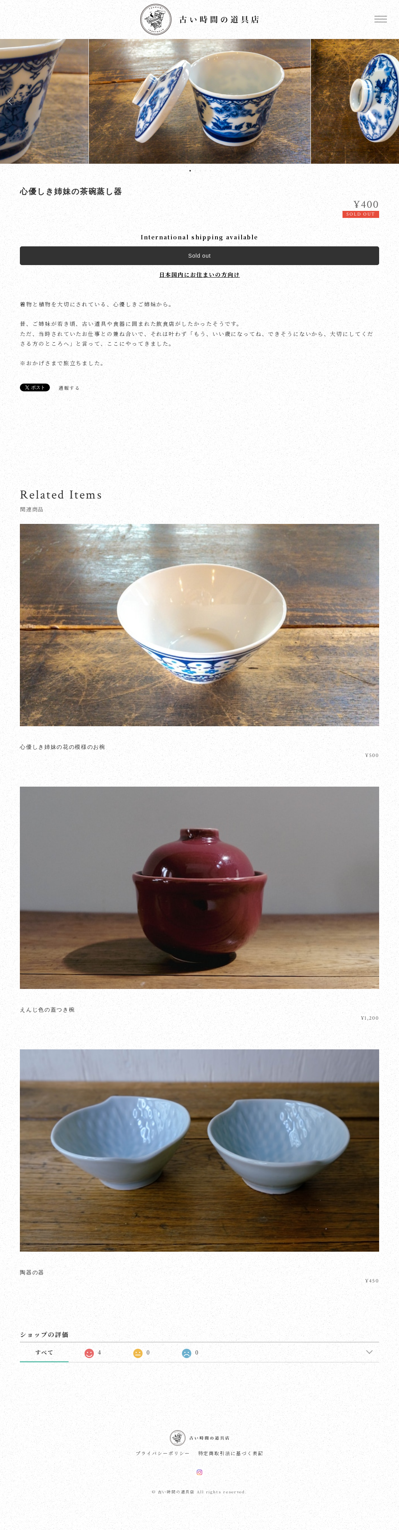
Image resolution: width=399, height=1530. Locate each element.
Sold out (199, 256)
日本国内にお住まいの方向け (199, 274)
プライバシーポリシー (163, 1453)
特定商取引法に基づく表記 (230, 1453)
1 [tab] (190, 171)
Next (387, 101)
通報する (69, 388)
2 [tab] (195, 171)
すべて (44, 1352)
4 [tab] (205, 171)
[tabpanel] (200, 101)
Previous (12, 101)
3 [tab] (200, 171)
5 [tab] (210, 171)
